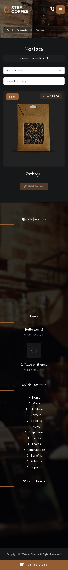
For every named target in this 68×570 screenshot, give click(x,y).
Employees (34, 432)
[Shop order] (34, 70)
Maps (34, 403)
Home (34, 397)
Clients (34, 438)
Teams (34, 444)
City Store (34, 409)
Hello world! (34, 329)
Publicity (34, 461)
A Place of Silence (34, 364)
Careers (34, 415)
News (34, 426)
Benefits (34, 456)
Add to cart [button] (36, 186)
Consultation (34, 450)
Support (34, 467)
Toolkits (34, 421)
